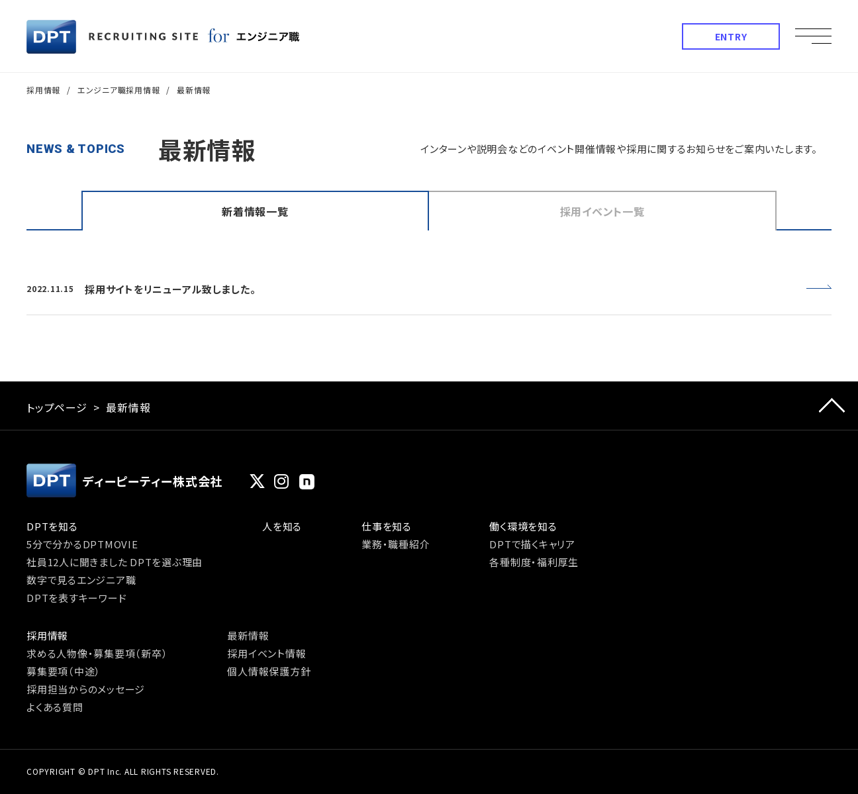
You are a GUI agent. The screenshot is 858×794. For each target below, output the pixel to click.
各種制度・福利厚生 (534, 562)
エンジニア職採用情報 (118, 89)
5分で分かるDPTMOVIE (82, 544)
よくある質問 (54, 707)
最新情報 (248, 635)
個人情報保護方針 (268, 671)
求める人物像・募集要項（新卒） (96, 653)
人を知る (282, 526)
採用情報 (43, 89)
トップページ (56, 407)
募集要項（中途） (63, 671)
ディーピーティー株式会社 (124, 480)
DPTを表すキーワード (76, 598)
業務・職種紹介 (395, 544)
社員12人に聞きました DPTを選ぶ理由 (114, 562)
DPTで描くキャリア (532, 544)
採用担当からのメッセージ (85, 689)
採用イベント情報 (266, 653)
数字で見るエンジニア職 (81, 580)
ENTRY (731, 36)
